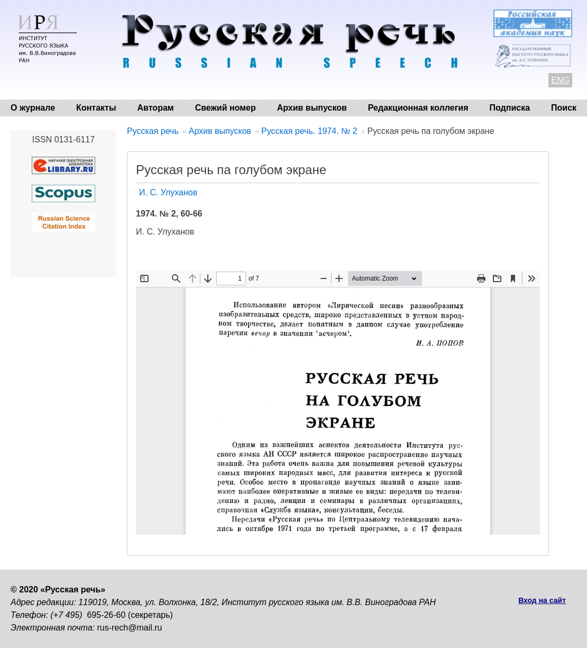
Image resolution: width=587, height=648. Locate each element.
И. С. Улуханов (168, 192)
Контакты (96, 107)
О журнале (33, 107)
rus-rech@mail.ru (129, 627)
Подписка (510, 107)
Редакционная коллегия (418, 107)
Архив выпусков (312, 107)
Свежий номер (225, 107)
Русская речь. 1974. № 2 (309, 131)
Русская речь (153, 131)
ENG (560, 80)
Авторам (155, 107)
